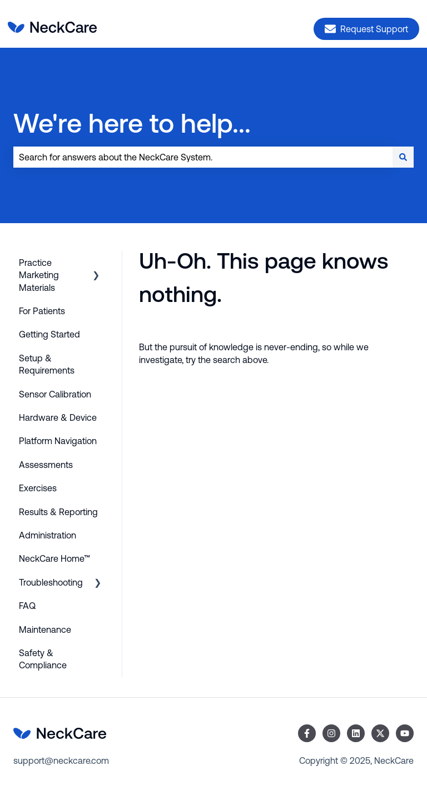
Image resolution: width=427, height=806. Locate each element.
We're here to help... (132, 123)
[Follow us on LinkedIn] (356, 733)
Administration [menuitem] (47, 535)
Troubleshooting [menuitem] (51, 582)
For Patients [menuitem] (42, 311)
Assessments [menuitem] (46, 465)
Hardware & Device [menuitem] (58, 417)
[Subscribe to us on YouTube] (405, 733)
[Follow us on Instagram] (331, 733)
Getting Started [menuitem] (49, 334)
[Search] (403, 157)
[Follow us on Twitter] (380, 733)
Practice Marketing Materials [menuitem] (39, 275)
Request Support (366, 28)
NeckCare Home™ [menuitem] (54, 558)
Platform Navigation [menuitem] (58, 441)
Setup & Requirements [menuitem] (47, 364)
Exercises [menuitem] (38, 488)
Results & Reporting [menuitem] (58, 512)
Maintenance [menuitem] (45, 629)
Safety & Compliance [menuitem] (43, 659)
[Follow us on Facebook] (307, 733)
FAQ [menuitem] (27, 606)
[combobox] (203, 157)
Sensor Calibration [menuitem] (55, 394)
